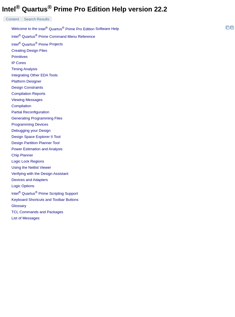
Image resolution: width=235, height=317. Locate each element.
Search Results (36, 19)
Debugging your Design (30, 130)
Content (12, 19)
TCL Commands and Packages (37, 212)
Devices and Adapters (29, 180)
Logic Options (22, 186)
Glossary (18, 206)
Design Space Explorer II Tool (36, 137)
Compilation (21, 106)
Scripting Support (44, 193)
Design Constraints (27, 87)
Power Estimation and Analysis (36, 149)
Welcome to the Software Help (65, 29)
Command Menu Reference (53, 36)
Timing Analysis (24, 69)
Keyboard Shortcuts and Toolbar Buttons (44, 200)
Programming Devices (29, 124)
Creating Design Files (29, 50)
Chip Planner (22, 155)
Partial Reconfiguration (30, 112)
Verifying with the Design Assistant (39, 174)
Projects (37, 44)
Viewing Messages (27, 100)
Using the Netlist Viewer (31, 167)
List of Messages (25, 218)
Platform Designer (26, 81)
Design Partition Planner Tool (35, 143)
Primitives (19, 57)
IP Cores (18, 63)
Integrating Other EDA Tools (34, 75)
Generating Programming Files (36, 118)
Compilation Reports (28, 93)
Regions (27, 161)
